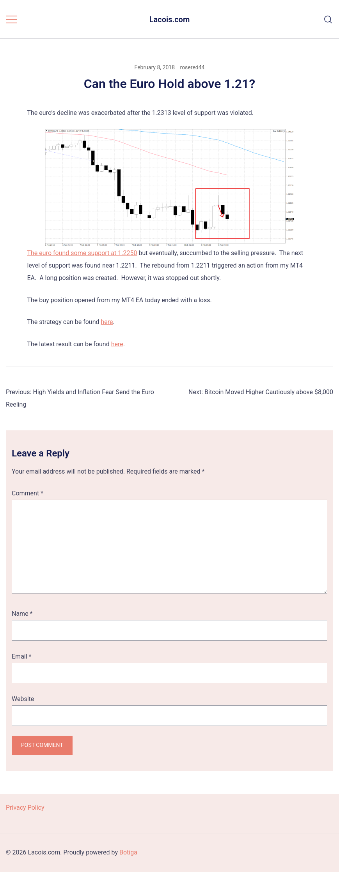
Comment (27, 493)
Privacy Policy (25, 807)
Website (23, 699)
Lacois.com (169, 19)
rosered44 (192, 67)
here (107, 322)
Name (22, 613)
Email (21, 656)
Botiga (128, 852)
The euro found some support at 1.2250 (82, 253)
